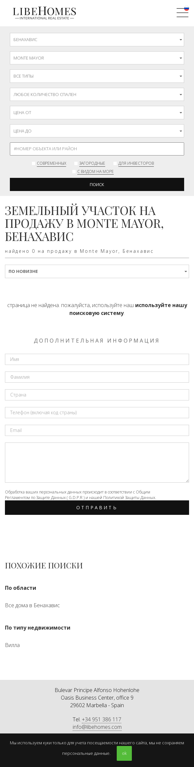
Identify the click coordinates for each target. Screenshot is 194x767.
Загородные (92, 163)
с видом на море (95, 171)
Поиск (97, 184)
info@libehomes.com (97, 727)
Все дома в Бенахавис (32, 605)
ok (124, 753)
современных (51, 163)
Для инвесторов (136, 163)
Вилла (12, 645)
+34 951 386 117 (101, 719)
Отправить (97, 507)
